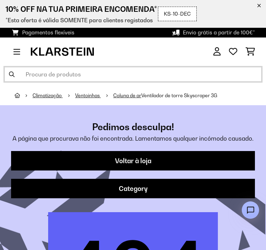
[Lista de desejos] (233, 51)
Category (133, 188)
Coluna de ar (127, 95)
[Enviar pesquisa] (12, 74)
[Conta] (217, 51)
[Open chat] (250, 210)
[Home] (24, 95)
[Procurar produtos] (133, 74)
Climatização (48, 95)
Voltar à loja (133, 161)
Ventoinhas (88, 95)
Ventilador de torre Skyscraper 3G (179, 95)
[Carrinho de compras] (250, 51)
